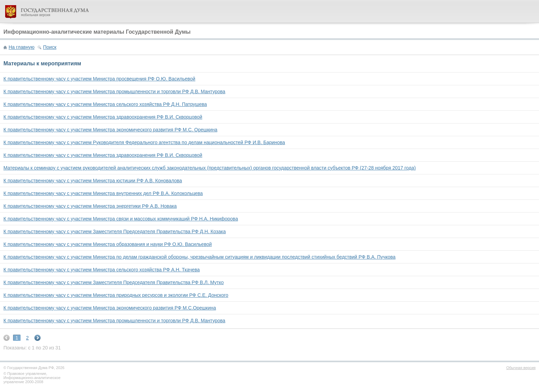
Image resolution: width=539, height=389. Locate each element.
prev (6, 338)
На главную (21, 47)
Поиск (49, 47)
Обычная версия (521, 368)
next (37, 338)
